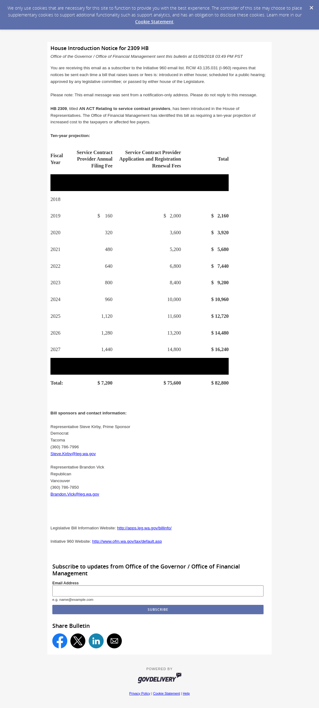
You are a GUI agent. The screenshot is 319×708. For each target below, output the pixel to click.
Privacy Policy (139, 693)
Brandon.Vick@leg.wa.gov (74, 494)
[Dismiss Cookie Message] (311, 6)
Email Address (65, 583)
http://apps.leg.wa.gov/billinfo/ (144, 528)
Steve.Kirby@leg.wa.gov (73, 453)
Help (186, 693)
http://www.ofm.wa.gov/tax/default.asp (127, 541)
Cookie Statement (154, 22)
